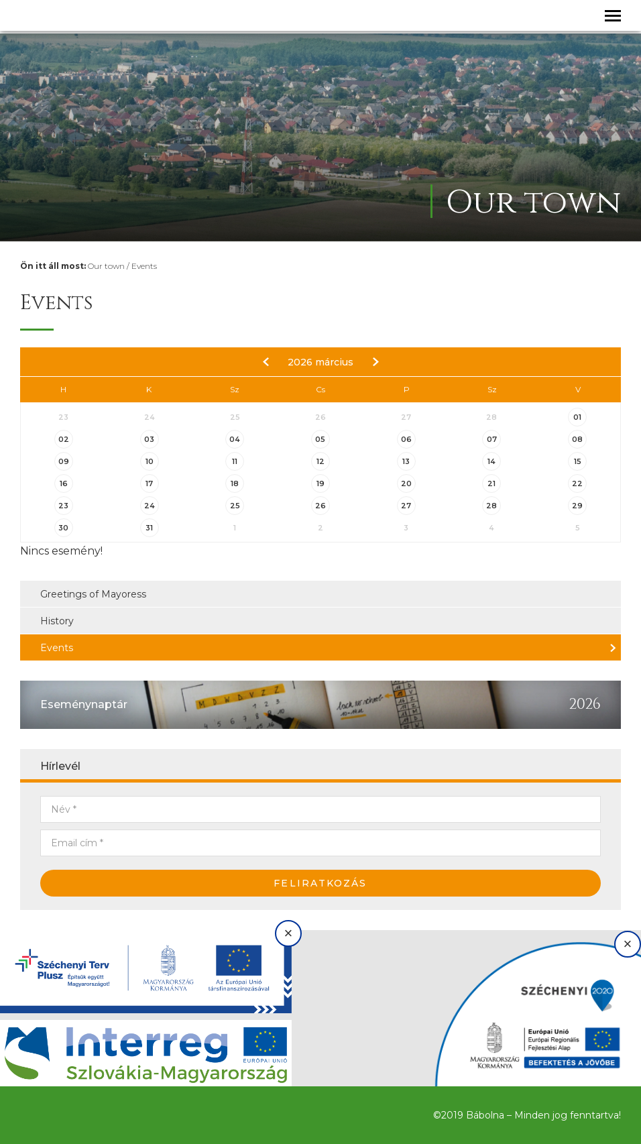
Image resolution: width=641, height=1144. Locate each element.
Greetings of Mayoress (93, 594)
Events (144, 266)
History (57, 621)
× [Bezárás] (288, 933)
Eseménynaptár (83, 704)
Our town (106, 266)
